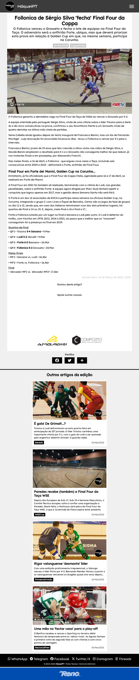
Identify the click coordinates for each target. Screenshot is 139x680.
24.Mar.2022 (61, 45)
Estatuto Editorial (87, 664)
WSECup (39, 514)
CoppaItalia (78, 45)
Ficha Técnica (72, 664)
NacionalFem (42, 647)
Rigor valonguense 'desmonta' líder (61, 564)
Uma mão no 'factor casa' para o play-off (66, 629)
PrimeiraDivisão (43, 579)
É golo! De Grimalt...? (50, 424)
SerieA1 (39, 442)
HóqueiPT (60, 664)
